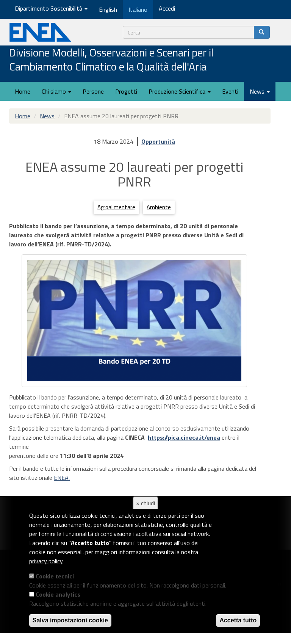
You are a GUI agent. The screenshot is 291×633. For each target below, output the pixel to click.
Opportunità (158, 141)
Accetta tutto (238, 620)
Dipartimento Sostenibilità (51, 8)
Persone (93, 91)
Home (22, 91)
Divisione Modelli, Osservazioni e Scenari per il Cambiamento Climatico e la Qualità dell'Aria (111, 60)
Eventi (230, 91)
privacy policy (46, 561)
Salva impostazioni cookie (70, 620)
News (260, 91)
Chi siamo (56, 91)
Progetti (126, 91)
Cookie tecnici (55, 576)
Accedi (167, 8)
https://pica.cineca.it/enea (184, 437)
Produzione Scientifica (180, 91)
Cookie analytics (58, 594)
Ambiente (159, 207)
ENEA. (62, 477)
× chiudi (145, 503)
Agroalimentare (116, 207)
